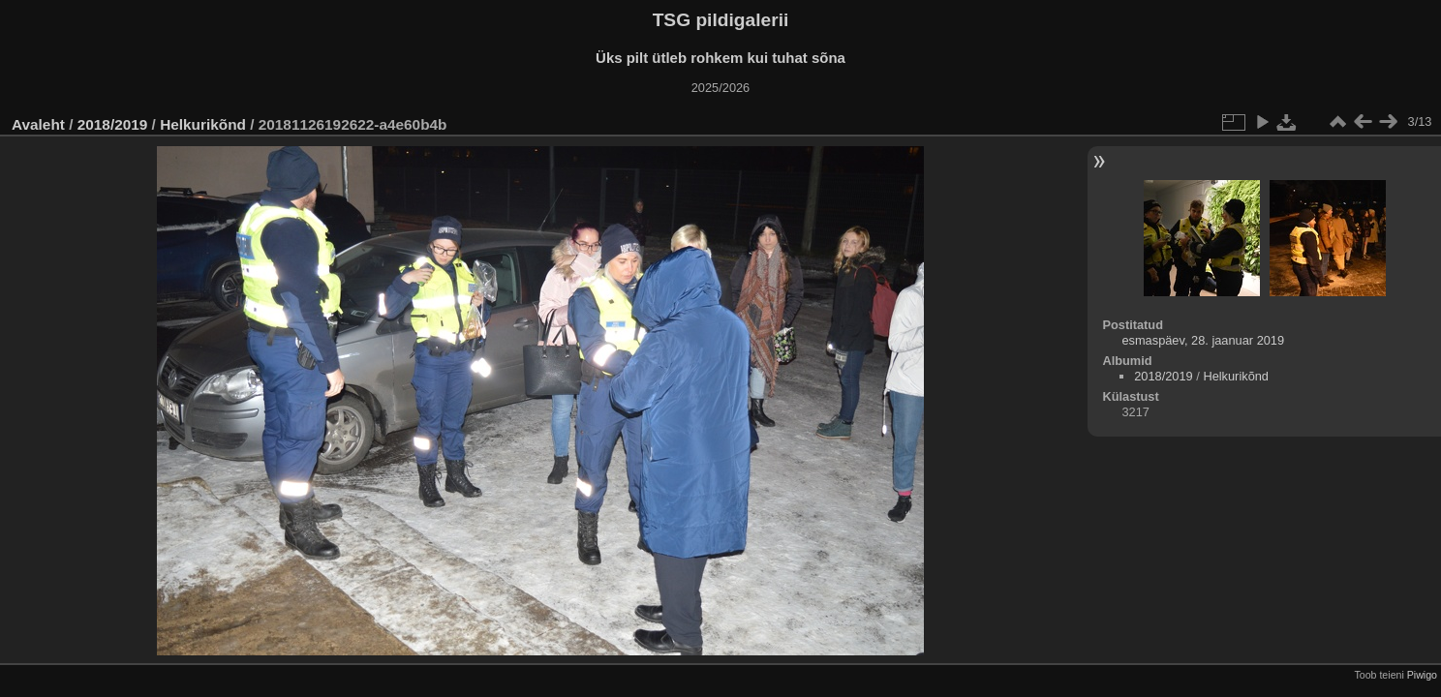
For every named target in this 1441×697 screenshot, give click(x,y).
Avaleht (38, 124)
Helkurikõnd (205, 124)
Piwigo (1422, 675)
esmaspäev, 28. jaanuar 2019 (1202, 340)
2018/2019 (112, 124)
